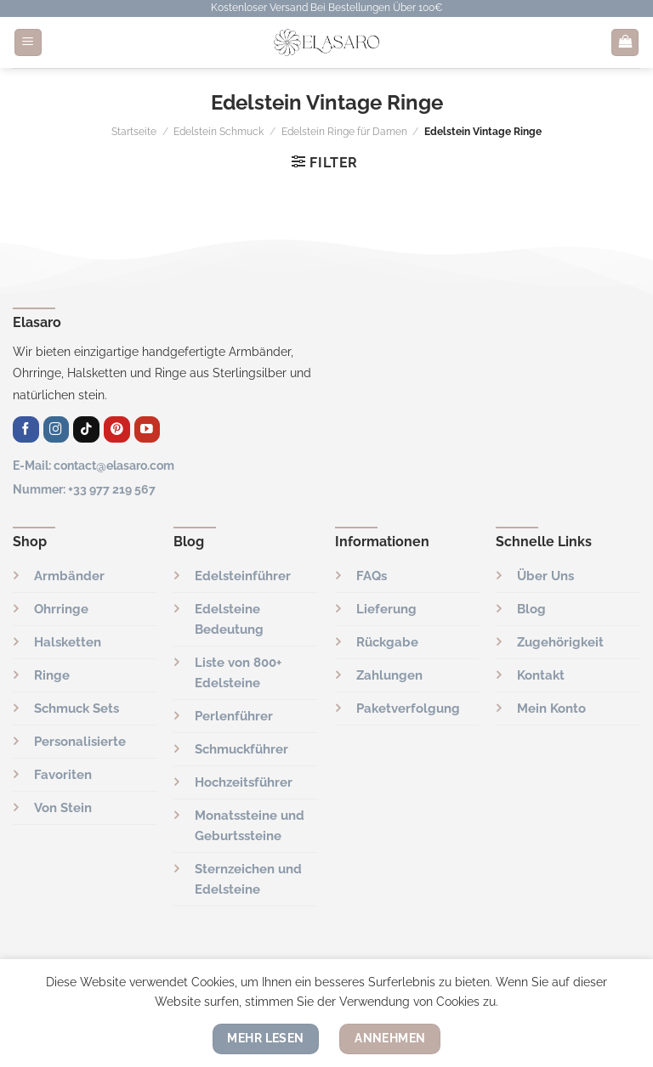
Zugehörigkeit (560, 642)
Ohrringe (61, 609)
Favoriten (63, 774)
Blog (531, 609)
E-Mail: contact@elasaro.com (93, 465)
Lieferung (386, 609)
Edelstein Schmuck (218, 132)
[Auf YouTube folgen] (147, 429)
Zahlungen (389, 675)
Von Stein (63, 808)
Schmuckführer (241, 749)
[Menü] (28, 43)
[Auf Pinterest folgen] (117, 429)
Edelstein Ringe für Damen (344, 132)
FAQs (371, 576)
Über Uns (545, 576)
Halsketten (67, 642)
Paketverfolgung (408, 708)
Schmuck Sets (76, 708)
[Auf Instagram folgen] (56, 429)
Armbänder (69, 576)
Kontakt (541, 675)
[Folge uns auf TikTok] (86, 429)
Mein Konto (551, 708)
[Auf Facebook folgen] (26, 429)
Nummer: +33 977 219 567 (84, 489)
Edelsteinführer (243, 576)
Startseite (133, 132)
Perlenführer (234, 716)
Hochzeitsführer (243, 782)
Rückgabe (387, 642)
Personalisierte (80, 741)
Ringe (52, 675)
